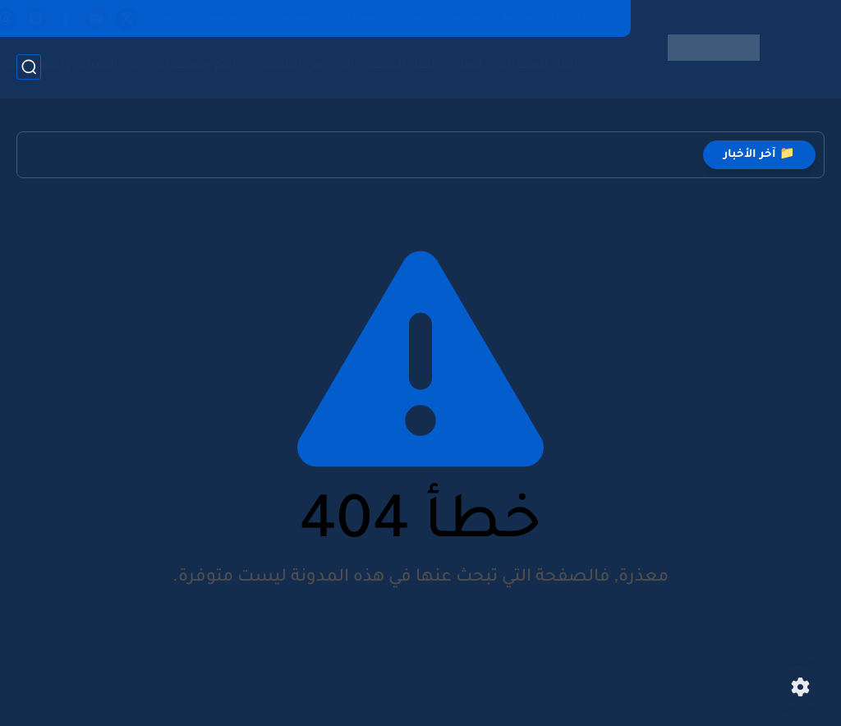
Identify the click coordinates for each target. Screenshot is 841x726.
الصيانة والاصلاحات (60, 66)
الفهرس (298, 18)
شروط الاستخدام (383, 18)
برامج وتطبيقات (199, 66)
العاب (465, 66)
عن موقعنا (231, 18)
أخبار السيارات (536, 66)
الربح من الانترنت (307, 66)
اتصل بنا (164, 18)
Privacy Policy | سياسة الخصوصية (529, 18)
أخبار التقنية (401, 66)
